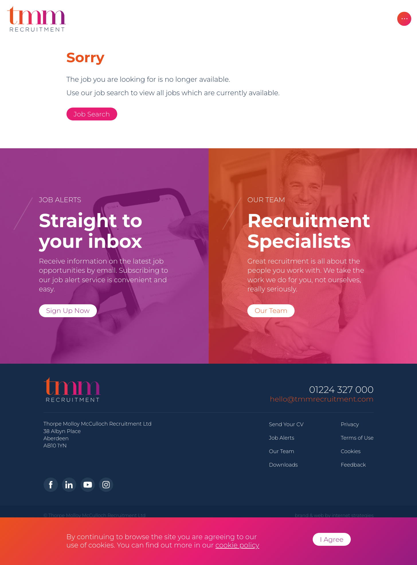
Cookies (351, 451)
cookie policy (237, 545)
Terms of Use (357, 438)
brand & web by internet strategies (334, 515)
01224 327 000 (341, 390)
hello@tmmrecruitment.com (322, 399)
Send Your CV (286, 424)
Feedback (353, 465)
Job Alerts (281, 438)
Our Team (270, 310)
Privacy (350, 424)
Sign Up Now (68, 310)
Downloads (283, 465)
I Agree (331, 539)
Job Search (92, 114)
